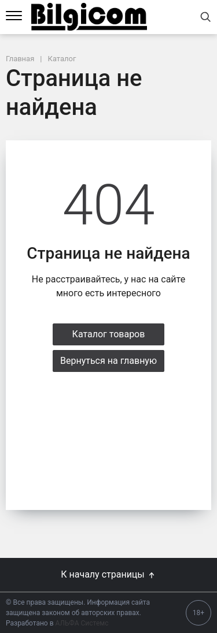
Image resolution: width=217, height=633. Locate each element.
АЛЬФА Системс (81, 623)
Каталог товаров (108, 334)
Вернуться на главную (108, 360)
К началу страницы (108, 574)
